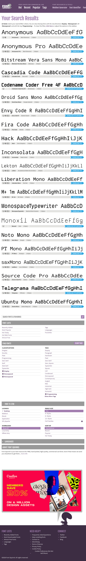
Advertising (36, 542)
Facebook (63, 537)
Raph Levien (24, 157)
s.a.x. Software (23, 267)
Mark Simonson (25, 37)
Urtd (20, 226)
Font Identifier (75, 7)
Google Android (28, 102)
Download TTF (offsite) (74, 115)
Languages (48, 330)
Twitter (62, 535)
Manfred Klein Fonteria (32, 211)
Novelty (4, 353)
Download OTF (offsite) (74, 88)
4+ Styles (48, 414)
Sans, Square (49, 363)
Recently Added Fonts (11, 535)
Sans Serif (5, 361)
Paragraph (48, 353)
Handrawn (48, 356)
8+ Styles (48, 416)
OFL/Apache (6, 421)
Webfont (5, 414)
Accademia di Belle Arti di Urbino (27, 170)
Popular (36, 7)
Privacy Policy (36, 547)
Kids (46, 384)
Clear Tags (79, 343)
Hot (20, 7)
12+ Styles (48, 419)
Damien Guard (25, 115)
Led (46, 371)
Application (6, 419)
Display (5, 371)
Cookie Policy (36, 549)
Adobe (25, 279)
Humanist (48, 391)
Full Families (49, 421)
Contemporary (50, 379)
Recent (27, 7)
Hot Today (5, 333)
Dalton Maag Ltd (26, 306)
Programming (6, 358)
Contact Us (35, 540)
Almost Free (6, 338)
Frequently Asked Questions (41, 535)
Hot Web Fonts (7, 335)
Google (22, 240)
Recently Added (7, 328)
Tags (44, 7)
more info (24, 454)
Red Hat (25, 183)
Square (47, 368)
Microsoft (24, 76)
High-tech (48, 389)
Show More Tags (50, 396)
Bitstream (31, 63)
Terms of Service (37, 544)
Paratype (21, 253)
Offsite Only (6, 433)
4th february (31, 88)
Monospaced (7, 374)
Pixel (3, 356)
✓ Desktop (6, 411)
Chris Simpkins (21, 143)
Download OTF (77, 129)
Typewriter (5, 368)
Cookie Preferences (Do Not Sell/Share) (44, 552)
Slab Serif (5, 366)
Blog (61, 540)
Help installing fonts (38, 537)
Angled (47, 381)
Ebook (4, 416)
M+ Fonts (20, 197)
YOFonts (22, 293)
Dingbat (4, 351)
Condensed (49, 374)
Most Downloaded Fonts (12, 537)
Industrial (48, 386)
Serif (3, 363)
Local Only (5, 431)
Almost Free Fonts (10, 540)
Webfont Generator (59, 7)
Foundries (48, 333)
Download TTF (77, 37)
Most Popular (6, 330)
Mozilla (21, 129)
